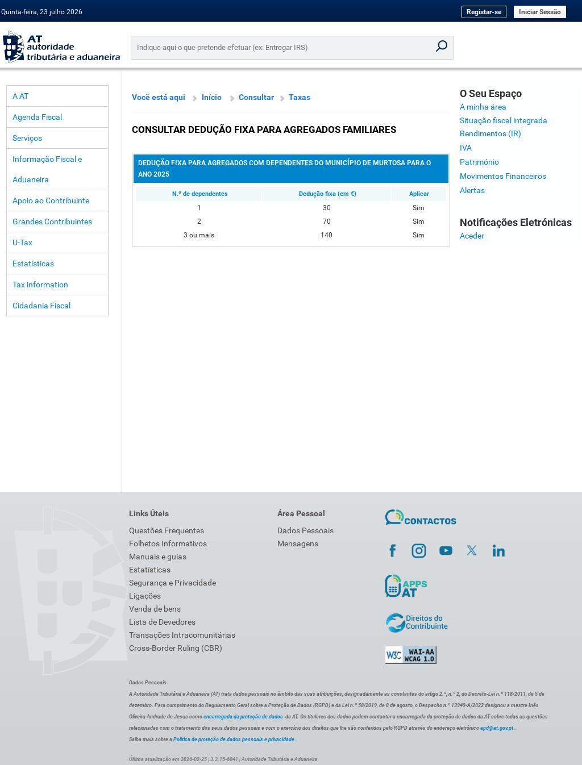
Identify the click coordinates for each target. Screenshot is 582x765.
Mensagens (297, 543)
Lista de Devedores (162, 621)
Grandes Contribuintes (52, 221)
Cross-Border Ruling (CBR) (175, 648)
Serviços (27, 138)
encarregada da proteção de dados (243, 717)
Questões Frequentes (166, 530)
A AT (20, 96)
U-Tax (22, 242)
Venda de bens (155, 608)
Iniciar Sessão (540, 12)
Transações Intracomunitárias (182, 634)
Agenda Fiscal (37, 117)
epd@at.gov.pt (496, 728)
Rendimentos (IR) (490, 133)
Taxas (299, 97)
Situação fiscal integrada (503, 120)
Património (479, 161)
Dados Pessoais (305, 530)
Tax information (40, 284)
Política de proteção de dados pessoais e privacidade (233, 739)
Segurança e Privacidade (172, 582)
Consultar (256, 97)
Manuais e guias (157, 556)
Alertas (472, 190)
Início (212, 97)
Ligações (145, 595)
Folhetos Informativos (168, 543)
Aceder (472, 235)
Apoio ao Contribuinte (51, 200)
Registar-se (484, 12)
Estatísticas (33, 263)
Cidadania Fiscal (41, 305)
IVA (466, 147)
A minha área (483, 106)
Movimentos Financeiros (503, 176)
